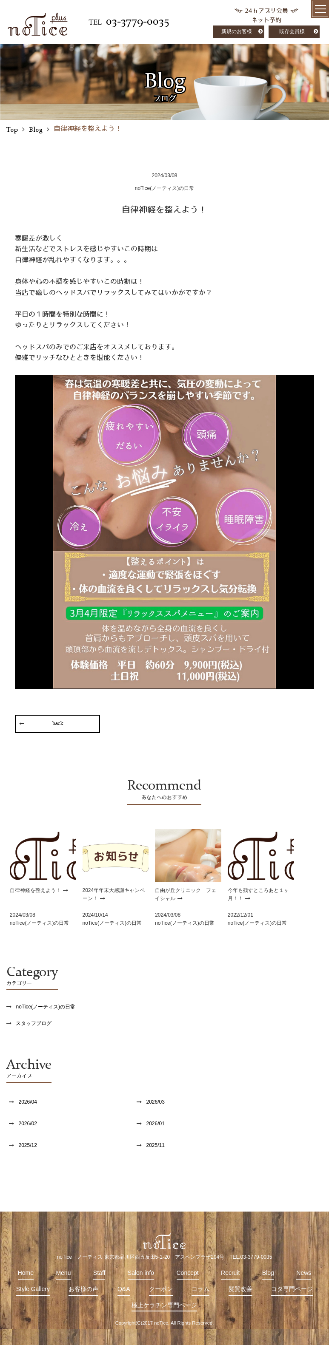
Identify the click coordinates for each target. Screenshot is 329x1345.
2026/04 (27, 1102)
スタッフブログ (33, 1023)
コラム (200, 1289)
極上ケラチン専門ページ (164, 1305)
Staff (99, 1272)
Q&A (123, 1289)
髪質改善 (240, 1289)
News (303, 1272)
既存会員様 (292, 31)
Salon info (141, 1272)
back (57, 723)
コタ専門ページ (292, 1289)
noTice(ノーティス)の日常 (45, 1007)
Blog (268, 1272)
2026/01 (155, 1124)
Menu (63, 1272)
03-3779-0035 (137, 21)
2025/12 (27, 1145)
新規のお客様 (236, 31)
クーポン (161, 1289)
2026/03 (155, 1102)
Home (26, 1272)
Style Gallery (33, 1289)
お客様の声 (83, 1289)
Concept (188, 1272)
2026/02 (27, 1124)
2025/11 (155, 1145)
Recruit (230, 1272)
